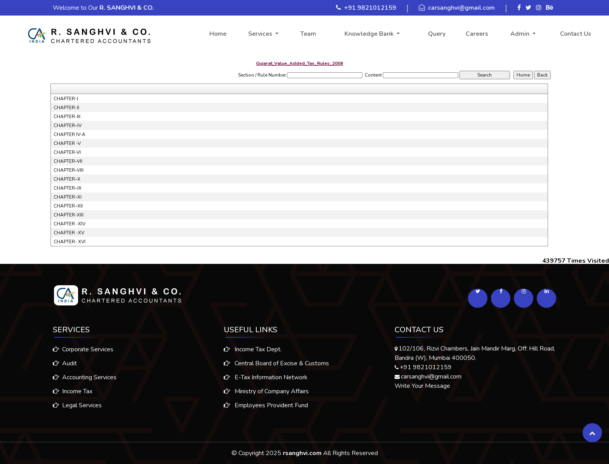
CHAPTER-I (66, 99)
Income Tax (69, 391)
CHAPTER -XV (69, 233)
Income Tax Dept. (253, 352)
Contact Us (575, 34)
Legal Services (74, 405)
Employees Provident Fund (266, 408)
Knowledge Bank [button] (370, 34)
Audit (62, 363)
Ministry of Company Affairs (266, 394)
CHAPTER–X (67, 179)
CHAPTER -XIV (69, 224)
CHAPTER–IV (68, 125)
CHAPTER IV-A (69, 134)
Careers (477, 34)
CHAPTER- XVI (69, 242)
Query (436, 34)
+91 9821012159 (370, 7)
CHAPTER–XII (68, 206)
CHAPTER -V (67, 143)
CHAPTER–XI (68, 197)
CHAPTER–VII (68, 161)
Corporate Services (80, 349)
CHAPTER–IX (68, 188)
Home (217, 34)
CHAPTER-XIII (69, 215)
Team (308, 34)
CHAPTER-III (67, 116)
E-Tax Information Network (266, 380)
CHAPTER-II (66, 108)
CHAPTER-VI (67, 152)
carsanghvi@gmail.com (461, 7)
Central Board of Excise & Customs (276, 366)
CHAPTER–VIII (69, 170)
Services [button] (261, 34)
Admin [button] (520, 34)
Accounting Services (81, 377)
